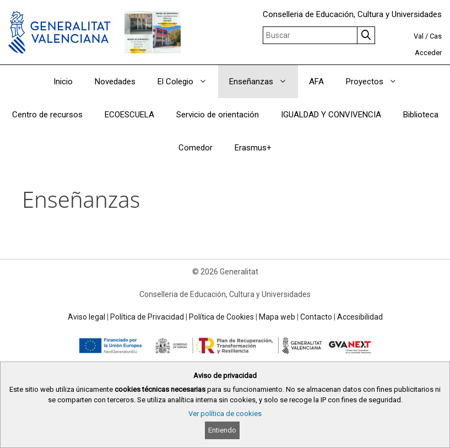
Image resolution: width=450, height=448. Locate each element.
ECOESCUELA (129, 115)
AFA (316, 82)
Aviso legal (86, 316)
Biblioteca (420, 115)
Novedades (115, 82)
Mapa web (277, 316)
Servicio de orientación (217, 115)
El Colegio (188, 81)
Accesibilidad (360, 316)
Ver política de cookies (225, 413)
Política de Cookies (221, 316)
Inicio (63, 82)
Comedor (195, 148)
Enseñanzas (263, 81)
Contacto (316, 316)
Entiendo (222, 430)
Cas (436, 36)
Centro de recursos (47, 115)
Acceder (428, 52)
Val (419, 36)
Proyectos (377, 81)
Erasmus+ (253, 148)
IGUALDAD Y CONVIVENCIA (331, 115)
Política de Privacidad (147, 316)
